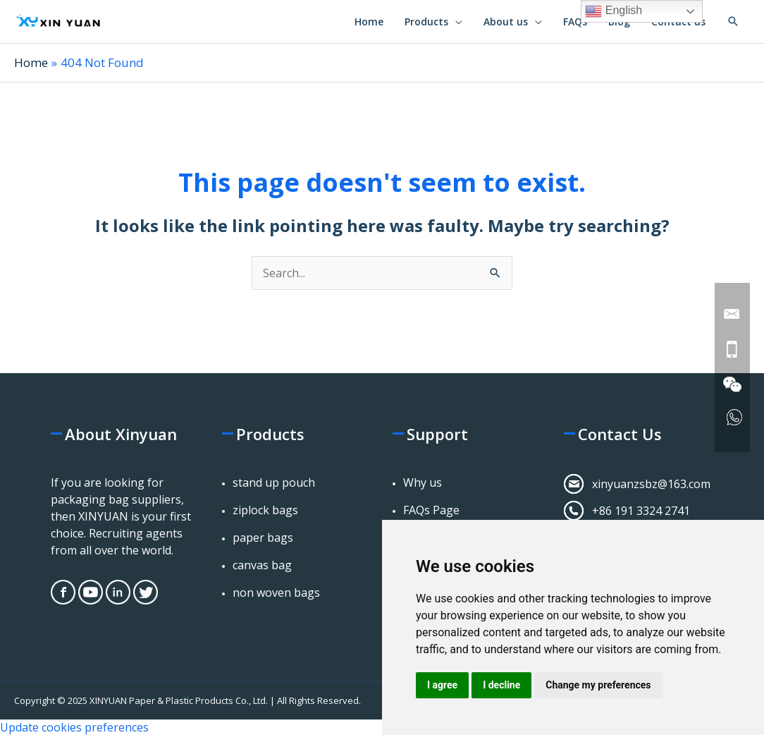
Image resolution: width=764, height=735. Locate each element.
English (613, 11)
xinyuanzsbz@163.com (651, 484)
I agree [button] (442, 685)
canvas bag (262, 565)
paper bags (263, 537)
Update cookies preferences (74, 727)
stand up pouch (274, 482)
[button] (733, 21)
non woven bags (276, 592)
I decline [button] (501, 685)
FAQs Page (431, 510)
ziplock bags (265, 510)
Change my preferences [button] (598, 685)
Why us (422, 482)
